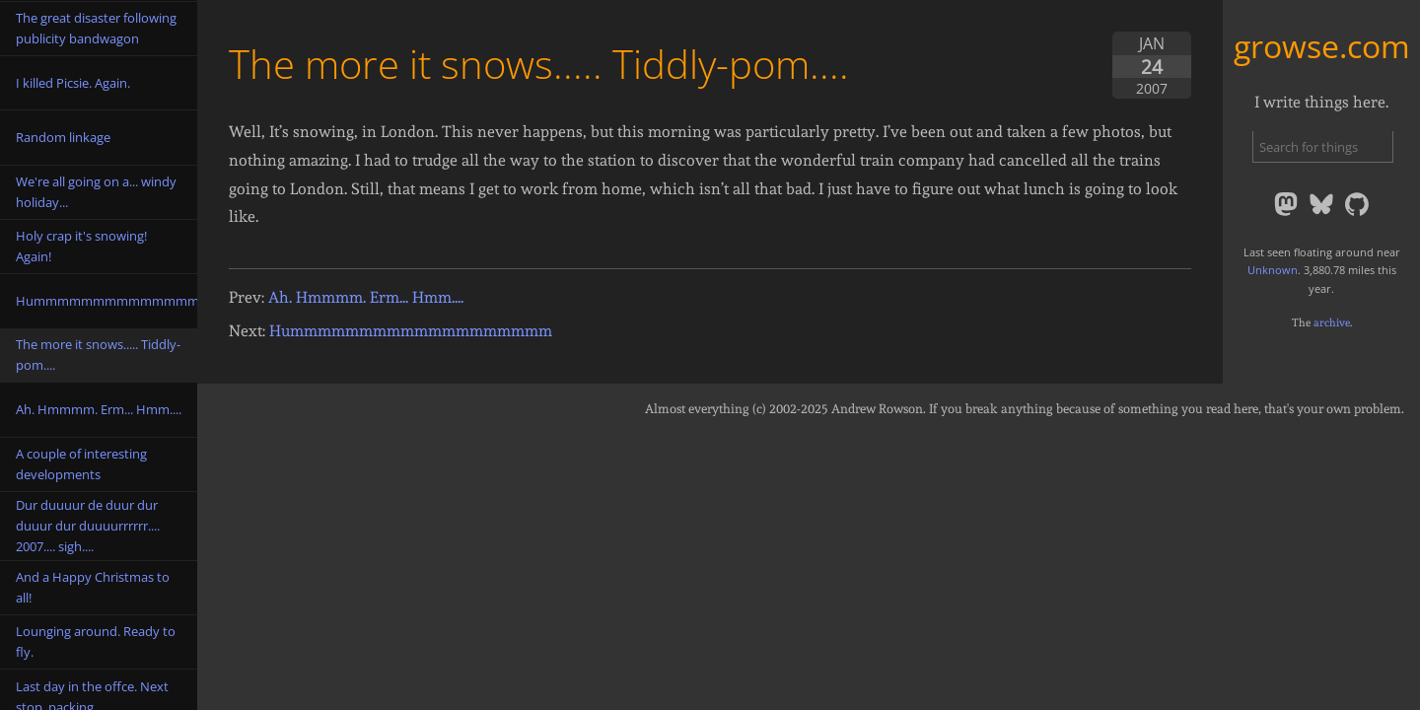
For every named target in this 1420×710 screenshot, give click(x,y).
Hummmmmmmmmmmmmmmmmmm (410, 330)
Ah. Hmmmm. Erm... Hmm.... (365, 297)
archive (1332, 322)
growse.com (1322, 46)
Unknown (1272, 269)
